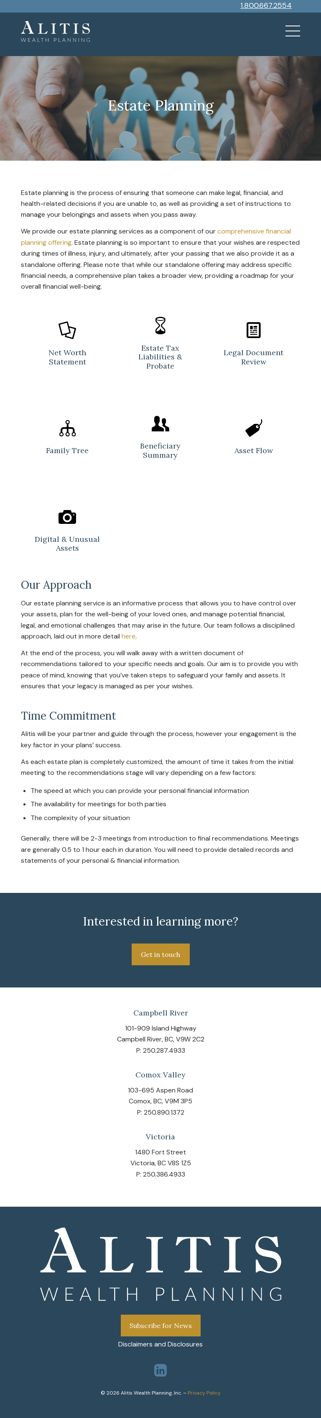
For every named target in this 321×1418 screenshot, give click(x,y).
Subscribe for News (161, 1325)
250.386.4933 (164, 1174)
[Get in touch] (161, 954)
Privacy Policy (204, 1393)
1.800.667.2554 (266, 5)
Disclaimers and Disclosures (160, 1344)
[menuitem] (288, 31)
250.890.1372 (164, 1112)
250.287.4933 (164, 1050)
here (128, 636)
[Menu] (288, 31)
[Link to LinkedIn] (160, 1370)
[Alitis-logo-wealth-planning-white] (55, 31)
